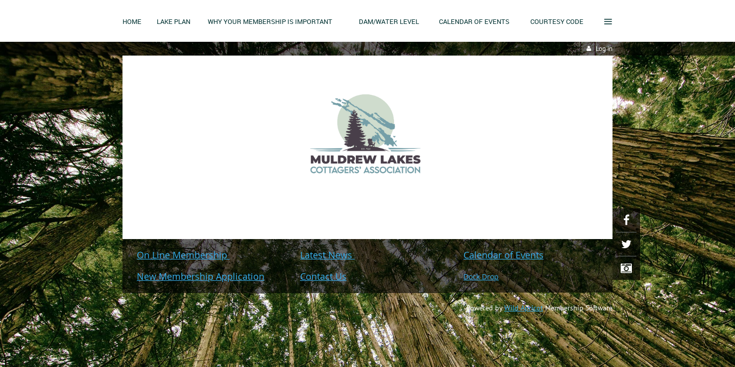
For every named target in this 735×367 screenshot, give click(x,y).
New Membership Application (200, 276)
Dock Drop (481, 276)
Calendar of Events (503, 255)
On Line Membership (183, 255)
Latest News (327, 255)
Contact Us (323, 276)
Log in (604, 48)
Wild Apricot (523, 307)
